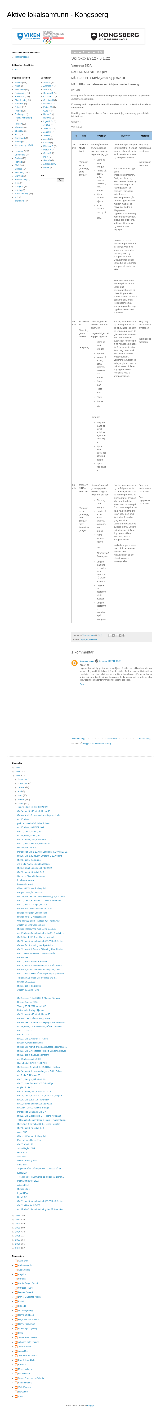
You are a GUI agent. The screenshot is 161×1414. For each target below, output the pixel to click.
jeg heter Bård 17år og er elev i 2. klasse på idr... (39, 1169)
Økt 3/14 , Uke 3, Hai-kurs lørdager (33, 1108)
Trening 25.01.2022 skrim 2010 (31, 1006)
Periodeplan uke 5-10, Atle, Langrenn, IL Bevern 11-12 (42, 852)
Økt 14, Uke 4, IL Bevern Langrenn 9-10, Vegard (39, 1095)
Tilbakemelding (22, 57)
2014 (18, 1244)
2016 (18, 1236)
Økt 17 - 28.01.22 (25, 1030)
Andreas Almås (25, 1265)
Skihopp (18, 169)
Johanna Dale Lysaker (28, 1342)
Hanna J (47, 114)
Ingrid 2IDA (22, 1193)
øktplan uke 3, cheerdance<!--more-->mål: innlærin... (41, 1120)
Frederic (22, 1306)
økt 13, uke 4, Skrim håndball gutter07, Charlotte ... (40, 933)
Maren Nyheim (25, 1369)
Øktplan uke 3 (23, 1189)
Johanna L (48, 128)
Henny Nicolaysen (26, 1324)
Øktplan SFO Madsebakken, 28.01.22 (34, 908)
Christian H (48, 100)
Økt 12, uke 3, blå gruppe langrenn (33, 1055)
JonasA (46, 135)
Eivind (21, 1301)
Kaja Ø (46, 142)
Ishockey (19, 131)
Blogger (90, 1405)
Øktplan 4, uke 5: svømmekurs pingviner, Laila (38, 815)
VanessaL (93, 639)
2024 (18, 767)
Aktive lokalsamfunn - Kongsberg (57, 14)
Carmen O (48, 93)
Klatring (18, 141)
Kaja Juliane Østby (26, 1360)
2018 (18, 1228)
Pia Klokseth (24, 1373)
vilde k (46, 167)
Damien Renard (25, 1292)
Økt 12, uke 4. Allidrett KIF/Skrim (32, 961)
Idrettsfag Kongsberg (27, 1328)
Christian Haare (25, 1288)
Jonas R (47, 132)
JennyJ (46, 125)
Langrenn (19, 151)
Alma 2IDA (22, 1132)
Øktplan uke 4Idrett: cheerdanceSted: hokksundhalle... (42, 1047)
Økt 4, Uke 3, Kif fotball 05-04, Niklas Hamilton (38, 1124)
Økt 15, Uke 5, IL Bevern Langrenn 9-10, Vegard (39, 856)
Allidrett (18, 82)
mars (20, 795)
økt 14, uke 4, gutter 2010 (29, 1059)
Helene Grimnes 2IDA (27, 1002)
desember (23, 779)
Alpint (82, 639)
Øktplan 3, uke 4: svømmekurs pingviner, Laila (38, 969)
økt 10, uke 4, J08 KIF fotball (30, 827)
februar (21, 799)
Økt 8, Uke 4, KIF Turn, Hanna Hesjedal (35, 937)
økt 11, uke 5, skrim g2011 (29, 835)
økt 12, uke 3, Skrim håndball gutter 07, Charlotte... (40, 1209)
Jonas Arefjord (25, 1346)
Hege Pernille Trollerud (28, 1319)
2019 (18, 1223)
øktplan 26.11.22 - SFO (28, 990)
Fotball (18, 107)
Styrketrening (21, 179)
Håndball (19, 127)
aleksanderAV (49, 164)
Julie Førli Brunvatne (27, 1355)
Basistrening (20, 93)
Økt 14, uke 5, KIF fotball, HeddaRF (33, 811)
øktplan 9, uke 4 (24, 1087)
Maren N (47, 150)
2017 (18, 1232)
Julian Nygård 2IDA (26, 1148)
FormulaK (19, 103)
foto (16, 69)
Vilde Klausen (24, 1387)
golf (16, 197)
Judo (17, 134)
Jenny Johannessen (27, 1337)
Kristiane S (48, 146)
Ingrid (20, 1333)
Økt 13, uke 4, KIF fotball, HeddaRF (33, 1014)
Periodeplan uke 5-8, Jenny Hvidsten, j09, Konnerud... (42, 896)
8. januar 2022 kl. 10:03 (110, 661)
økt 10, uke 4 (23, 819)
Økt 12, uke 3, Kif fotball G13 (30, 1128)
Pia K (45, 157)
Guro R (46, 111)
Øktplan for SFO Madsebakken (31, 917)
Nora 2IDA (22, 1197)
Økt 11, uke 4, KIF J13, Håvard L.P (33, 843)
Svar (82, 684)
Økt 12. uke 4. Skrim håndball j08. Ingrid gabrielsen (40, 973)
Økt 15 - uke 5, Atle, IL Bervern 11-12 (34, 839)
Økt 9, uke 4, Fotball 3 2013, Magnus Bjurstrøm (39, 998)
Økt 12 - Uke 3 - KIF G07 (28, 1205)
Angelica (22, 1274)
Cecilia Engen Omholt (28, 1283)
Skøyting (19, 176)
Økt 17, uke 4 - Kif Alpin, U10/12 (32, 904)
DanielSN (47, 103)
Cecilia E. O (48, 96)
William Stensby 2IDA (27, 1160)
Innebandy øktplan (25, 880)
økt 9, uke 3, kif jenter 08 (28, 1075)
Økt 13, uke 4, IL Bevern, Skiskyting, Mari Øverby (40, 949)
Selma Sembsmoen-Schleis (31, 1378)
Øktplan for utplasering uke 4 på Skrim (35, 945)
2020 (18, 1219)
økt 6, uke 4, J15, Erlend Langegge (33, 864)
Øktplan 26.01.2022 (26, 982)
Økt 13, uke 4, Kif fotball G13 (30, 872)
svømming (19, 201)
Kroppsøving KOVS (24, 145)
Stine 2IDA (22, 1165)
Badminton (20, 89)
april (20, 791)
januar (21, 803)
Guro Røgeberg (25, 1310)
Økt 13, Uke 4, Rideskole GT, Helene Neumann (39, 900)
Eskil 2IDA (22, 1173)
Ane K (46, 89)
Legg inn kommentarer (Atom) (97, 743)
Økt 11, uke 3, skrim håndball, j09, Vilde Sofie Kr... (40, 1201)
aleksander (23, 1392)
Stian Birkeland (25, 1383)
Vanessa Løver (87, 661)
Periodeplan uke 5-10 (27, 847)
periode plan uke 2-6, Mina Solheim (33, 823)
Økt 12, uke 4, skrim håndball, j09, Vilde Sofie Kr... (40, 941)
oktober (21, 787)
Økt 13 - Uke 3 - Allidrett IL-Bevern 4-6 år (36, 953)
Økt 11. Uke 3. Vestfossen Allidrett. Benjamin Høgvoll (41, 1051)
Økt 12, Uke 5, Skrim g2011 (30, 831)
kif (87, 639)
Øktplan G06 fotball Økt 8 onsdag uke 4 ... (37, 978)
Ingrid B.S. (48, 121)
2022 (18, 775)
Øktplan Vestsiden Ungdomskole (32, 913)
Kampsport (20, 138)
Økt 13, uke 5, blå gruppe (29, 860)
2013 (18, 1248)
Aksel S (47, 82)
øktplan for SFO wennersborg (30, 925)
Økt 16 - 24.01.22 (25, 1034)
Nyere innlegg (78, 738)
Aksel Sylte (23, 1261)
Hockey (18, 124)
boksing (18, 190)
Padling (18, 158)
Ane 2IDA (21, 1156)
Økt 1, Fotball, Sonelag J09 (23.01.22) (34, 1104)
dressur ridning (21, 193)
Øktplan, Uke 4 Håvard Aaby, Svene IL (35, 1018)
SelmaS (47, 160)
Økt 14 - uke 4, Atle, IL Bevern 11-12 (34, 1091)
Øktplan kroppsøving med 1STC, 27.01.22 (36, 929)
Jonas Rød (23, 1351)
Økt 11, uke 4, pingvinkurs (29, 986)
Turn (17, 183)
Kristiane (22, 1364)
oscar (20, 1396)
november (23, 783)
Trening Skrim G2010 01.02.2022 (32, 807)
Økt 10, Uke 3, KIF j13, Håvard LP (33, 1100)
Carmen (22, 1279)
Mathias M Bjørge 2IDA (28, 1181)
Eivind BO (48, 107)
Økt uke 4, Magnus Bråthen (30, 1043)
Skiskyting (19, 172)
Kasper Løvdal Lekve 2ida (29, 1140)
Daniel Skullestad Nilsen (29, 1297)
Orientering (20, 155)
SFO (17, 165)
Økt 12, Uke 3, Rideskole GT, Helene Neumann (39, 1116)
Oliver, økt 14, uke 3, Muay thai (31, 1136)
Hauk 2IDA (22, 1152)
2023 (18, 771)
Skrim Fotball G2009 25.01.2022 (32, 1063)
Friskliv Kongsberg (23, 118)
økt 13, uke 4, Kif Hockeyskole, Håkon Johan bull (39, 1026)
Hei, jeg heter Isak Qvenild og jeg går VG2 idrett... (40, 1177)
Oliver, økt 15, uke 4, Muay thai (31, 888)
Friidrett (18, 111)
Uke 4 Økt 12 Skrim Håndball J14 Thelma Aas (38, 921)
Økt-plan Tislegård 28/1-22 (29, 892)
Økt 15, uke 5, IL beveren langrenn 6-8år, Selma (39, 965)
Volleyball (19, 186)
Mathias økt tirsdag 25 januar (30, 1010)
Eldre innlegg (145, 738)
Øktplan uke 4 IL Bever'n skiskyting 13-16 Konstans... (41, 1022)
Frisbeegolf (20, 114)
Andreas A (48, 86)
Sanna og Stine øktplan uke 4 (30, 876)
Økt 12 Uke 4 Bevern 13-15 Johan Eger (35, 1083)
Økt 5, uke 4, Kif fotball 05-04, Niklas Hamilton (38, 1067)
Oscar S (47, 153)
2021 (18, 1215)
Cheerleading (21, 100)
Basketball (19, 96)
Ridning (18, 162)
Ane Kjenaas (24, 1270)
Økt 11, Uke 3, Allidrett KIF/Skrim (32, 1039)
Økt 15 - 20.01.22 (25, 1144)
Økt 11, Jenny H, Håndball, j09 (31, 1079)
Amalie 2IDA (23, 1185)
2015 (18, 1240)
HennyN (47, 118)
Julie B (46, 139)
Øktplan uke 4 (23, 957)
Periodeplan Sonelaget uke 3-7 (31, 1112)
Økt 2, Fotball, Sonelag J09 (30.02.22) (34, 868)
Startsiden (112, 738)
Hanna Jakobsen (26, 1315)
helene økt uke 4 (25, 884)
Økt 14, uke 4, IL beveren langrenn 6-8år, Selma (39, 1071)
